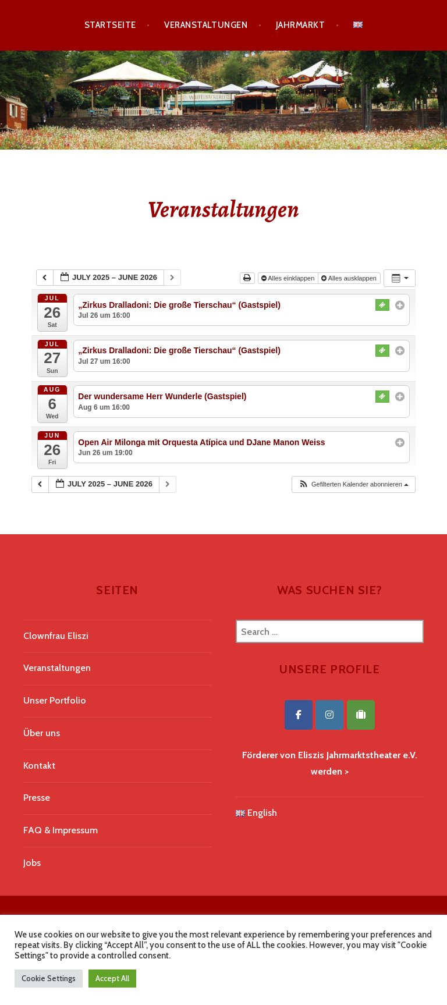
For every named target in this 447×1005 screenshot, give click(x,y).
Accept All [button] (112, 978)
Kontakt (39, 765)
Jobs (32, 862)
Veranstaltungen (205, 25)
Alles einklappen (289, 278)
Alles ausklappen (349, 278)
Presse (36, 797)
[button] (353, 484)
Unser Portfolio (54, 700)
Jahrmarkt (300, 25)
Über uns (41, 732)
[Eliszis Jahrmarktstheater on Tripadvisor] (361, 715)
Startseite (110, 25)
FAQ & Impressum (60, 830)
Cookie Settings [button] (49, 978)
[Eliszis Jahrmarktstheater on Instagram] (329, 715)
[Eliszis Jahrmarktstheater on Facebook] (299, 715)
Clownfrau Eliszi (55, 635)
